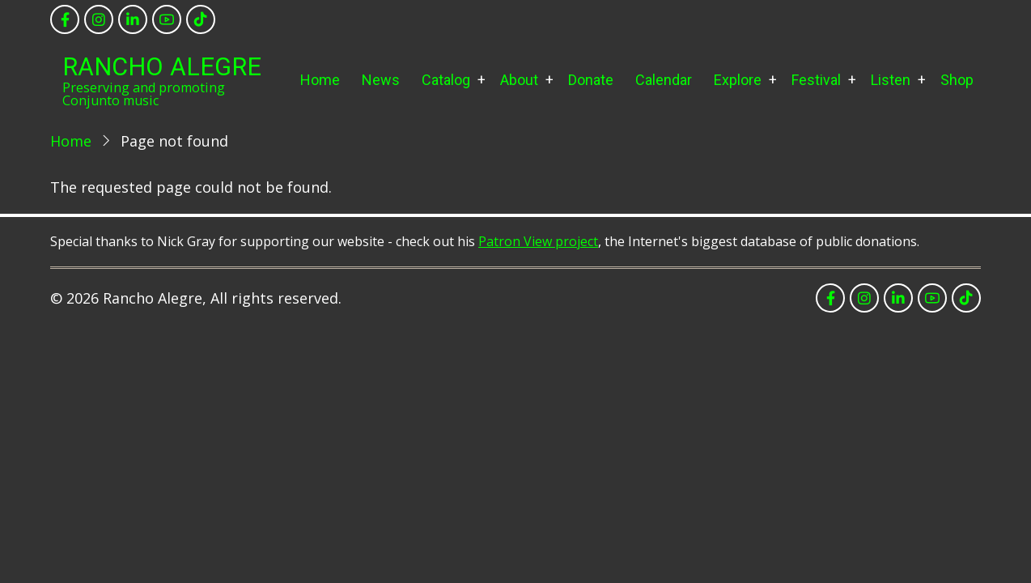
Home (320, 79)
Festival (816, 79)
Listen (890, 79)
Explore (738, 79)
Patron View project (538, 241)
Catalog (446, 79)
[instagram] (98, 19)
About (519, 79)
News (381, 79)
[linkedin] (132, 19)
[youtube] (166, 19)
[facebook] (64, 19)
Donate (590, 79)
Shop (957, 79)
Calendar (663, 79)
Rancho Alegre (161, 67)
